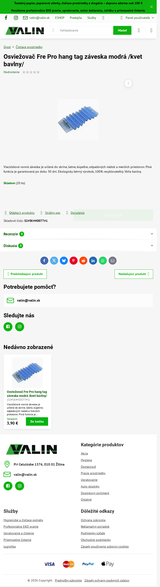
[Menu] (151, 30)
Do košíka (113, 197)
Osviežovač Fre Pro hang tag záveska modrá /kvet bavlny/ (27, 394)
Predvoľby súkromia (68, 580)
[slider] (31, 72)
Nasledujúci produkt (134, 274)
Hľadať (122, 30)
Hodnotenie (12, 72)
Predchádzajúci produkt (25, 274)
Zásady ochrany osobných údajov (106, 580)
